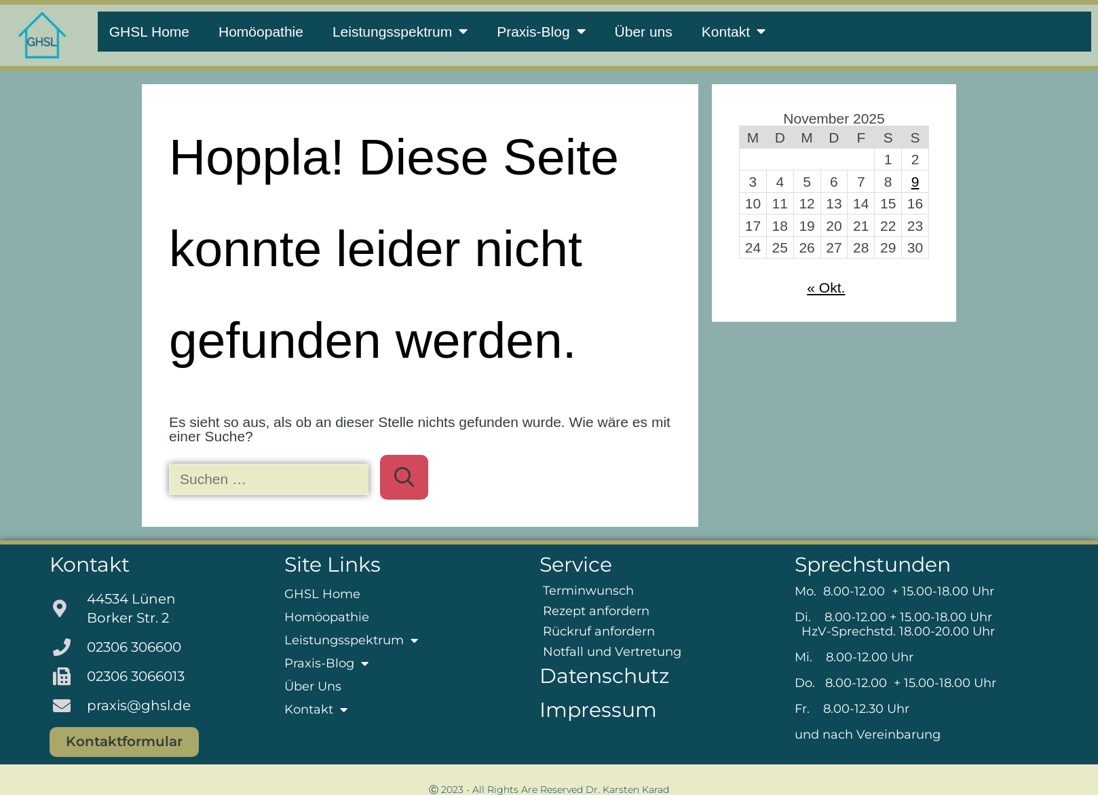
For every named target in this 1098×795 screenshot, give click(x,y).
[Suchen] (404, 477)
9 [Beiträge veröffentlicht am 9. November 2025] (915, 181)
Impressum (598, 709)
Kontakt (733, 31)
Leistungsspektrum (400, 31)
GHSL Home (149, 31)
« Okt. (826, 287)
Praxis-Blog (541, 31)
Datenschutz (604, 675)
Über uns (644, 31)
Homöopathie (261, 31)
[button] (30, 765)
